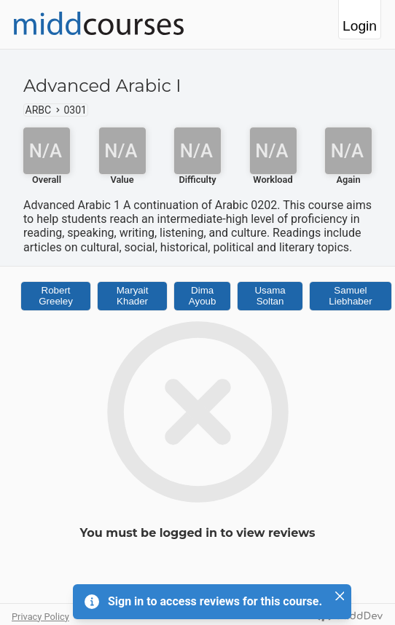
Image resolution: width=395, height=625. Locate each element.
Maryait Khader (133, 296)
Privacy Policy (40, 616)
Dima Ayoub (202, 296)
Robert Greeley (56, 296)
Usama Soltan (269, 296)
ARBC (39, 110)
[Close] (339, 596)
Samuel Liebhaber (350, 296)
